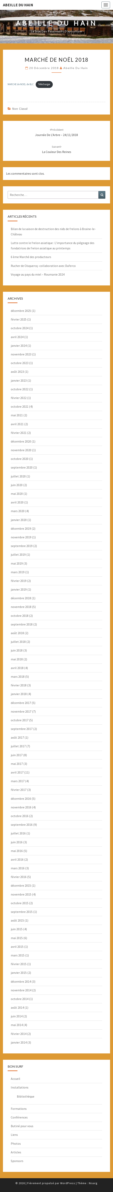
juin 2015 (17, 929)
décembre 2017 (21, 703)
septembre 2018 (22, 624)
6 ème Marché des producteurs (31, 257)
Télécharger (44, 84)
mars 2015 (18, 955)
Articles (16, 1152)
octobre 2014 (19, 999)
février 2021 (18, 433)
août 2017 (17, 737)
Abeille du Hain (18, 4)
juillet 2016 (18, 833)
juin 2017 (17, 755)
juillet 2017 (18, 746)
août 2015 (17, 920)
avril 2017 (17, 772)
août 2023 (17, 372)
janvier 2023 (19, 380)
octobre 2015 (19, 903)
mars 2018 (18, 676)
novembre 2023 (21, 354)
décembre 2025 (21, 311)
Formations (19, 1109)
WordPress (67, 1183)
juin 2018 (17, 650)
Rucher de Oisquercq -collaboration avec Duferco (43, 266)
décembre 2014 (21, 981)
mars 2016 (18, 868)
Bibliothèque (25, 1096)
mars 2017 (18, 781)
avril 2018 (17, 668)
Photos (16, 1143)
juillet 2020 (18, 476)
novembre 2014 (21, 990)
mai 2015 (17, 938)
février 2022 (18, 398)
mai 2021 (17, 415)
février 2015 (18, 964)
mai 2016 (17, 851)
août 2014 (17, 1007)
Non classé (20, 109)
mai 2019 (17, 563)
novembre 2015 (21, 894)
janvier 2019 (19, 589)
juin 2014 (17, 1016)
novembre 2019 (21, 537)
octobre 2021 (19, 406)
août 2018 (17, 633)
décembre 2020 (21, 441)
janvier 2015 (19, 973)
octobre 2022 (19, 389)
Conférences (19, 1117)
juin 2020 (17, 485)
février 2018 (18, 685)
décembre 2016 (21, 799)
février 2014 (18, 1034)
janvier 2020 (19, 520)
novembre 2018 (21, 607)
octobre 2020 (19, 459)
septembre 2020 (22, 467)
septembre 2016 (22, 825)
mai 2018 (17, 659)
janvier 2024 (19, 346)
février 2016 (18, 877)
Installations (19, 1087)
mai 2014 (17, 1025)
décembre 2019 (21, 528)
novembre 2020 (21, 450)
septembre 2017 (22, 729)
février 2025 (18, 319)
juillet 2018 (18, 642)
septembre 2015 (22, 912)
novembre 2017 (21, 711)
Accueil (15, 1079)
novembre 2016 (21, 807)
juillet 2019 (18, 554)
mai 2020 (17, 494)
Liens (14, 1135)
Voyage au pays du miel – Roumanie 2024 (38, 274)
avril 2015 (17, 947)
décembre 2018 (21, 598)
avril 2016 (17, 859)
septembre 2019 (22, 546)
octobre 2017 (19, 720)
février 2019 (18, 581)
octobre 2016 (19, 816)
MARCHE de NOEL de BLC (21, 84)
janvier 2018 (19, 694)
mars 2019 (18, 572)
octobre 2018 (19, 616)
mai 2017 (17, 764)
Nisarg (93, 1183)
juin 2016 (17, 842)
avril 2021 (17, 424)
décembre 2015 (21, 885)
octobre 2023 (19, 363)
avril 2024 (17, 337)
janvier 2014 (19, 1042)
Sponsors (17, 1161)
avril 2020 (17, 502)
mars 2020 (18, 511)
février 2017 (18, 790)
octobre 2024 (19, 328)
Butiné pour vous (22, 1126)
